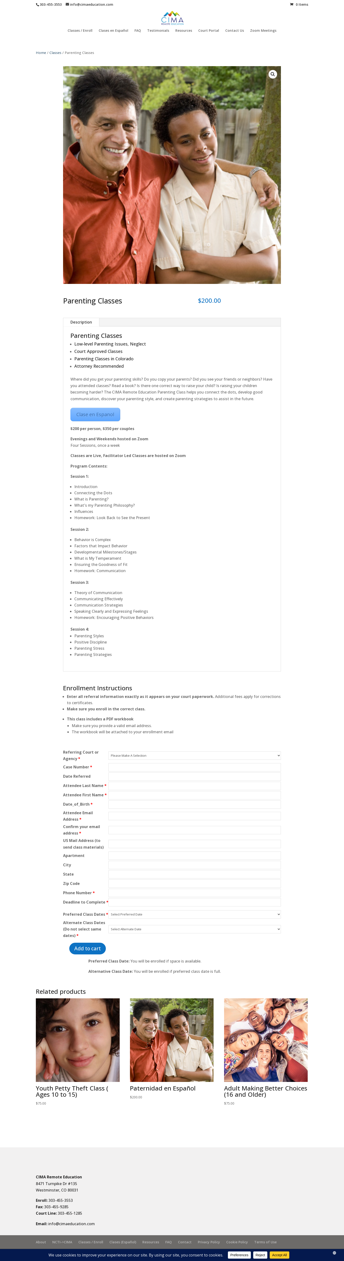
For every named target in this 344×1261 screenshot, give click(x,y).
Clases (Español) (122, 1242)
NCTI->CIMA (62, 1242)
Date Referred (77, 776)
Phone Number (79, 892)
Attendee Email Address (78, 816)
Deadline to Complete (85, 902)
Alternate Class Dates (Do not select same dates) (84, 929)
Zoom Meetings (263, 31)
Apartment (74, 855)
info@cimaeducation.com (71, 1223)
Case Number (77, 767)
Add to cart (87, 948)
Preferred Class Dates (85, 914)
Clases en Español (113, 31)
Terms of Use (265, 1242)
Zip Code (71, 883)
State (68, 874)
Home (41, 52)
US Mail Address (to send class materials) (83, 844)
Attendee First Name (85, 795)
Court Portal (208, 31)
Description (81, 322)
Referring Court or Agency (81, 755)
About (41, 1242)
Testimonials (158, 31)
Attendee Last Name (85, 785)
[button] (273, 74)
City (67, 864)
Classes (55, 52)
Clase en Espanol (95, 414)
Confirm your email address (81, 830)
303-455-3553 (60, 1200)
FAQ (137, 31)
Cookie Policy (237, 1242)
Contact (185, 1242)
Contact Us (234, 31)
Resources (183, 31)
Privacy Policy (209, 1242)
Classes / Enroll (80, 31)
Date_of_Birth (78, 804)
